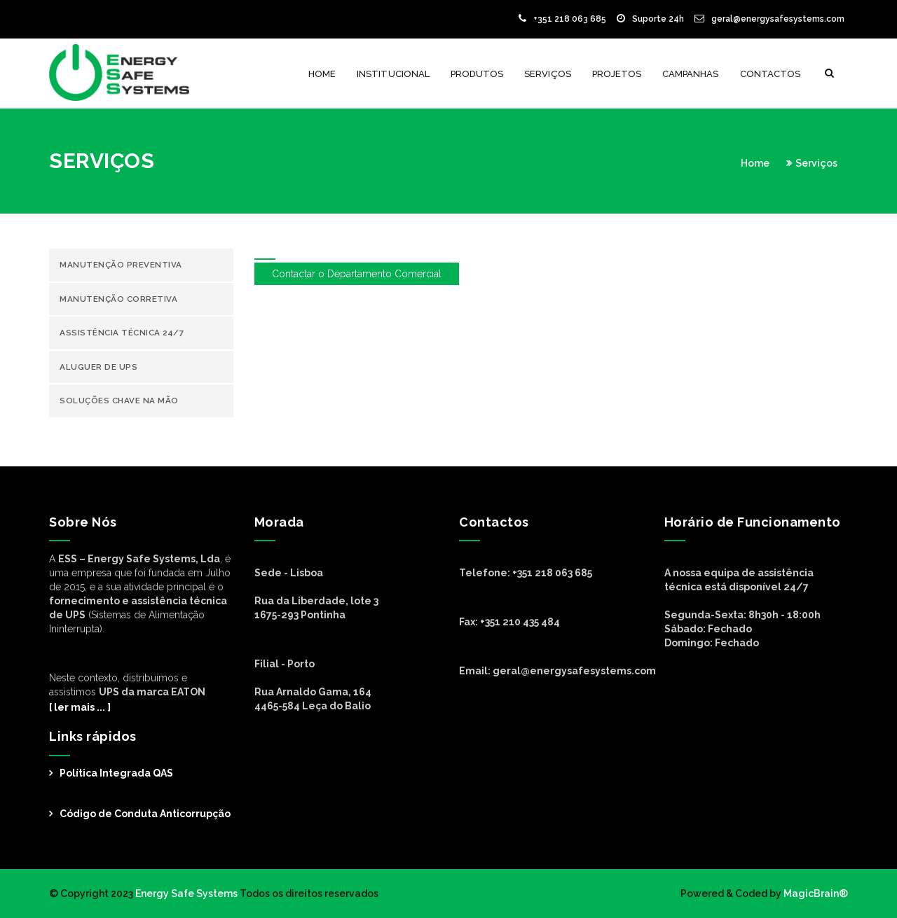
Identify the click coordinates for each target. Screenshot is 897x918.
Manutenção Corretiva (118, 299)
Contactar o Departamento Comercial (356, 273)
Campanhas (690, 74)
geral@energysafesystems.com (769, 19)
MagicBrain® (814, 893)
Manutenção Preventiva (121, 265)
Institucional (393, 74)
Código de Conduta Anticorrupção (145, 813)
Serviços (547, 74)
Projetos (616, 74)
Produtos (477, 74)
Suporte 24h (650, 19)
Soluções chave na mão (119, 400)
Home (322, 74)
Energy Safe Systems (186, 893)
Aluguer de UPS (98, 367)
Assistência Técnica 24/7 (122, 333)
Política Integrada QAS (116, 773)
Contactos (770, 74)
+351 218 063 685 (562, 19)
